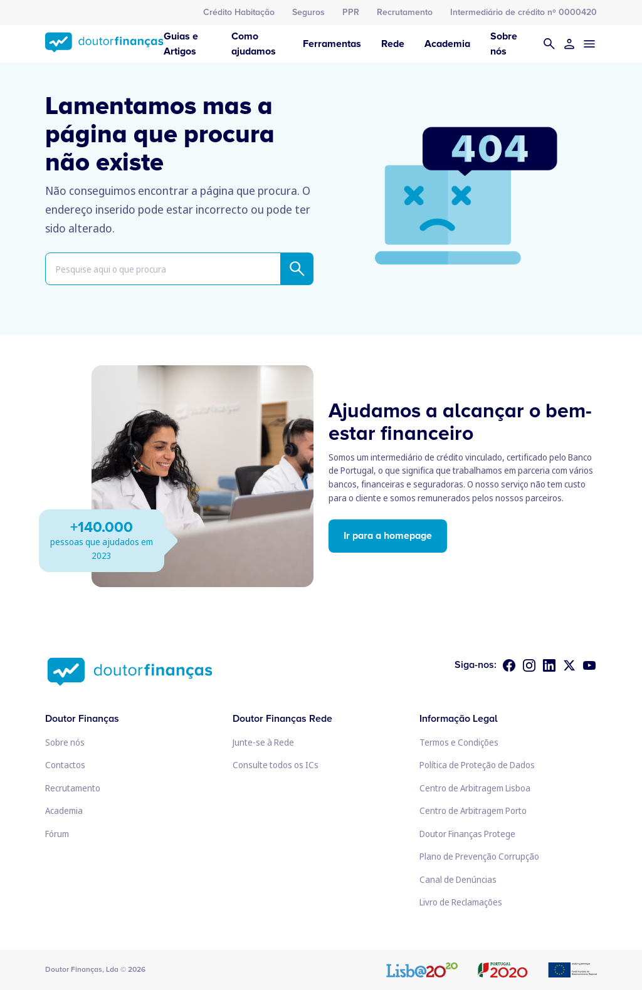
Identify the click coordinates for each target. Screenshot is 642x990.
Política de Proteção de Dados (477, 765)
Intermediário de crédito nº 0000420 (523, 12)
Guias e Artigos (181, 44)
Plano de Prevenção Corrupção (479, 856)
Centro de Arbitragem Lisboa (474, 788)
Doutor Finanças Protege (467, 834)
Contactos (65, 765)
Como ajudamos (253, 44)
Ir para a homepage (388, 535)
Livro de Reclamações (460, 902)
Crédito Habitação (239, 12)
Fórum (57, 834)
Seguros (308, 12)
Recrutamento (405, 12)
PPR (350, 12)
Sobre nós (503, 44)
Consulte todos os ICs (275, 765)
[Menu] (589, 43)
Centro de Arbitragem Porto (473, 810)
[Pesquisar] (549, 43)
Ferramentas (332, 44)
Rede (392, 44)
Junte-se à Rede (263, 742)
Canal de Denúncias (458, 879)
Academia (447, 44)
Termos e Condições (458, 742)
